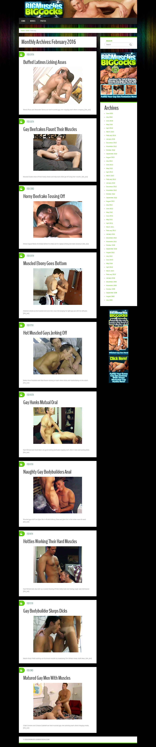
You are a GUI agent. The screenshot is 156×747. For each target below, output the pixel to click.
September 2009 (111, 293)
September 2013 (111, 154)
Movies (32, 21)
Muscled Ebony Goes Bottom (45, 263)
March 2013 (110, 176)
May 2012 (109, 212)
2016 (27, 31)
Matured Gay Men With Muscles (47, 678)
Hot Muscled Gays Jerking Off (45, 333)
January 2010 (110, 278)
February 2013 (111, 179)
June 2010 (109, 260)
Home (23, 21)
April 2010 (109, 267)
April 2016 (109, 128)
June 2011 (109, 216)
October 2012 (110, 194)
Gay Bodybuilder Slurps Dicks (45, 611)
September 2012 (111, 198)
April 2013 (109, 172)
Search (109, 41)
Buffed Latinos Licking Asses (45, 62)
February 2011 (111, 231)
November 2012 (111, 190)
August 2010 (110, 253)
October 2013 (110, 150)
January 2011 (110, 234)
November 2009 (111, 285)
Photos (43, 21)
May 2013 (109, 168)
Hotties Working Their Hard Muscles (50, 541)
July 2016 (109, 117)
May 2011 (109, 220)
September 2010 (111, 249)
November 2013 (111, 146)
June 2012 (109, 209)
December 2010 (111, 238)
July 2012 (109, 205)
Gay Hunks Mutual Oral (40, 402)
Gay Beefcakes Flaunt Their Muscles (50, 129)
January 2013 (110, 183)
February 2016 (111, 135)
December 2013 (111, 143)
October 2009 (110, 289)
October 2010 (110, 245)
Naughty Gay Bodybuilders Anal (47, 472)
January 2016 (110, 139)
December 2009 (111, 282)
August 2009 (110, 296)
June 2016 (109, 121)
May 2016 (109, 124)
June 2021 (109, 114)
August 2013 (110, 157)
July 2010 (109, 256)
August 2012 (110, 201)
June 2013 (109, 165)
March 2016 (110, 132)
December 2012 (111, 187)
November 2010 (111, 242)
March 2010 (110, 271)
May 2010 (109, 263)
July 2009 (109, 300)
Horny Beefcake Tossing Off (44, 196)
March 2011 (110, 227)
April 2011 (109, 223)
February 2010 (111, 274)
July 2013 (109, 161)
